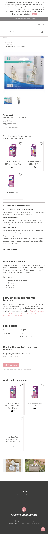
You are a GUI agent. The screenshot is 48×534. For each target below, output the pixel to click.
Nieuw (20, 316)
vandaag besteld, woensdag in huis (25, 18)
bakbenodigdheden (22, 11)
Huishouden (7, 316)
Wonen (36, 311)
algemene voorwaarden (23, 521)
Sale (14, 316)
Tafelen (26, 313)
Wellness (33, 313)
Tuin (31, 311)
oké (34, 14)
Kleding (15, 313)
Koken (21, 313)
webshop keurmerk (8, 521)
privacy (35, 521)
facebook (20, 495)
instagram (28, 495)
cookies (42, 521)
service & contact (13, 523)
